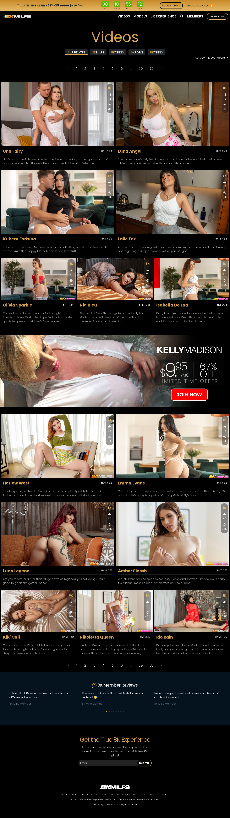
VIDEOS (123, 16)
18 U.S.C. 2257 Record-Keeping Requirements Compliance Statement (104, 802)
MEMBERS (195, 16)
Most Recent (217, 60)
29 (141, 71)
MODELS (140, 16)
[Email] (108, 765)
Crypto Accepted (199, 5)
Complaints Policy (127, 797)
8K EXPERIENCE (163, 16)
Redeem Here (171, 5)
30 (152, 71)
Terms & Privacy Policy (104, 797)
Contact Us (163, 797)
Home (65, 797)
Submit (144, 765)
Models (74, 797)
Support (85, 797)
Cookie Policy (147, 797)
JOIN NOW (217, 16)
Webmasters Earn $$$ (148, 802)
